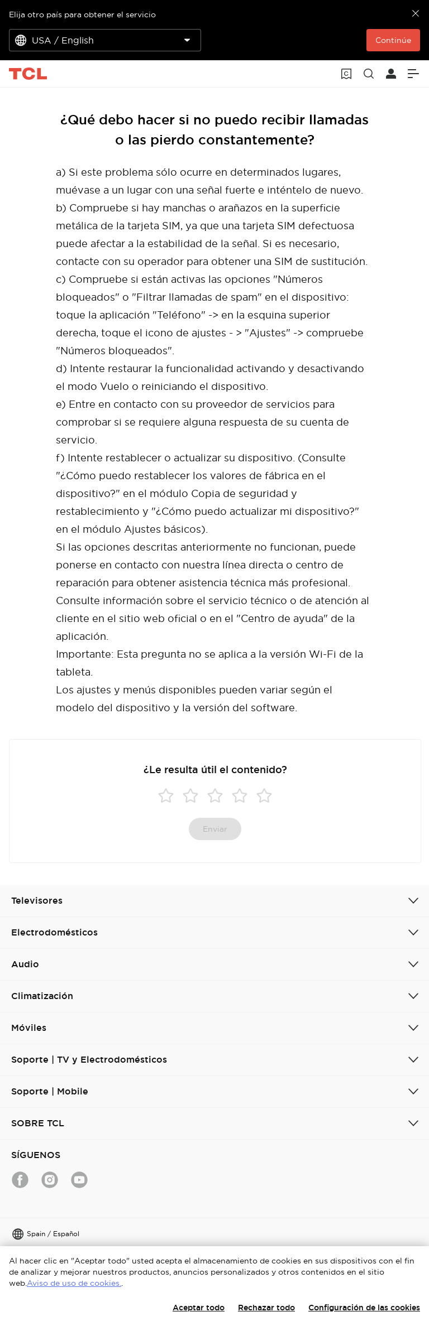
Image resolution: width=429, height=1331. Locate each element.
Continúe (393, 40)
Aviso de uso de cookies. (74, 1283)
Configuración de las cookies (364, 1308)
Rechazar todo (266, 1308)
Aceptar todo (199, 1308)
